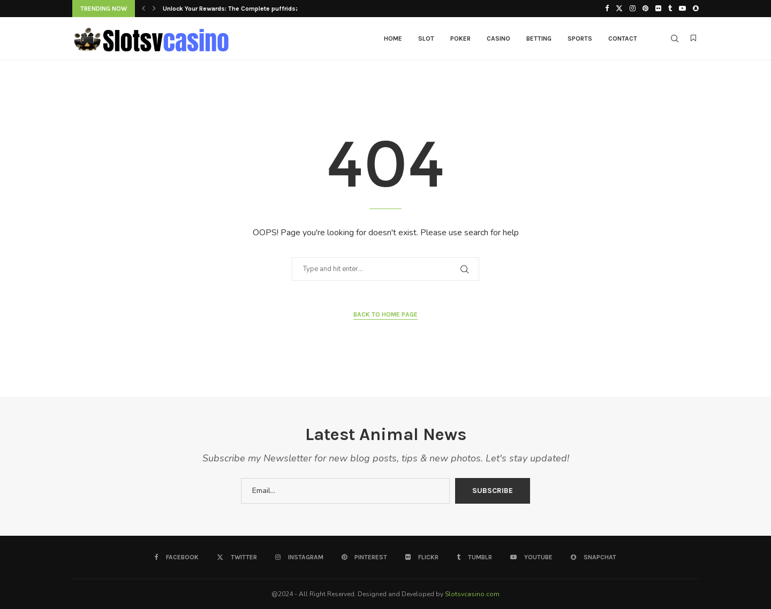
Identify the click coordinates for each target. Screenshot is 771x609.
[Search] (674, 38)
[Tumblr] (670, 8)
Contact (622, 38)
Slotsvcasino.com (472, 594)
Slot (426, 38)
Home (393, 38)
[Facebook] (607, 8)
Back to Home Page (385, 314)
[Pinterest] (645, 8)
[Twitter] (619, 8)
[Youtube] (682, 8)
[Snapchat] (696, 8)
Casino (498, 38)
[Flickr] (658, 8)
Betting (538, 38)
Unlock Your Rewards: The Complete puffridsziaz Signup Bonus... (260, 8)
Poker (460, 38)
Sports (580, 38)
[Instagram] (633, 8)
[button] (143, 8)
